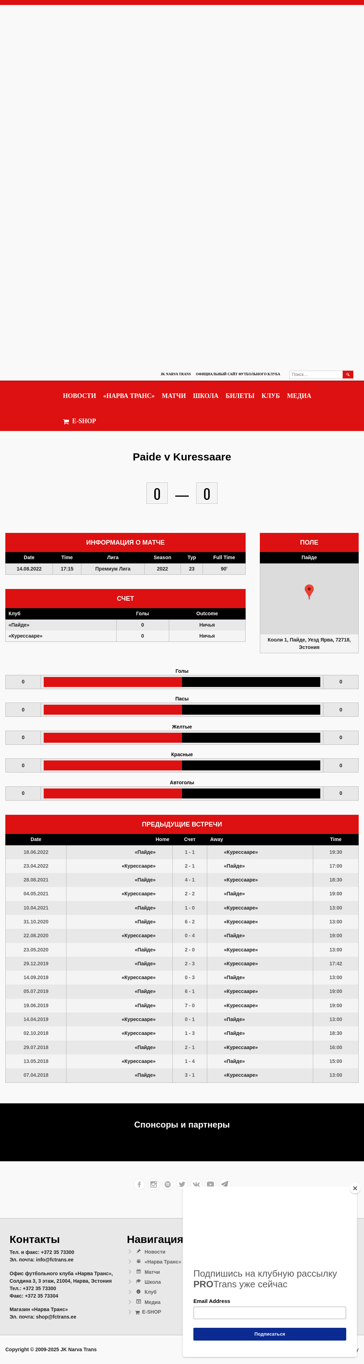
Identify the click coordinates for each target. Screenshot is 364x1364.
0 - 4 (190, 935)
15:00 (336, 1061)
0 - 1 (190, 1019)
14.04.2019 (35, 1019)
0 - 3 (190, 977)
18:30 (336, 880)
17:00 (336, 866)
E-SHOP (79, 421)
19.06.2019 (35, 1005)
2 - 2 (190, 893)
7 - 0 (190, 1005)
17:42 (336, 963)
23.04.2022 (35, 866)
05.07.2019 (35, 991)
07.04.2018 (35, 1075)
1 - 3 (190, 1033)
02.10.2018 (35, 1033)
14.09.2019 (35, 977)
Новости (79, 395)
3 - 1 (190, 1075)
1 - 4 (190, 1061)
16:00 (336, 1047)
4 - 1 (190, 880)
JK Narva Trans (176, 374)
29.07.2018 (35, 1047)
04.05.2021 (35, 893)
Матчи (174, 395)
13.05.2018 (35, 1061)
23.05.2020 (35, 950)
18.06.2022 (35, 852)
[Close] (355, 1188)
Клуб (271, 395)
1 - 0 (190, 908)
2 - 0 (190, 950)
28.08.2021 (35, 880)
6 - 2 (190, 921)
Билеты (240, 395)
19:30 (336, 852)
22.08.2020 (35, 935)
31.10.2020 (35, 921)
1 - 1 (190, 852)
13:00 (336, 908)
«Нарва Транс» (129, 395)
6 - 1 (190, 991)
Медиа (299, 395)
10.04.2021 (35, 908)
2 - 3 (190, 963)
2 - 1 (190, 866)
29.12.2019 (35, 963)
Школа (206, 395)
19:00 (336, 893)
